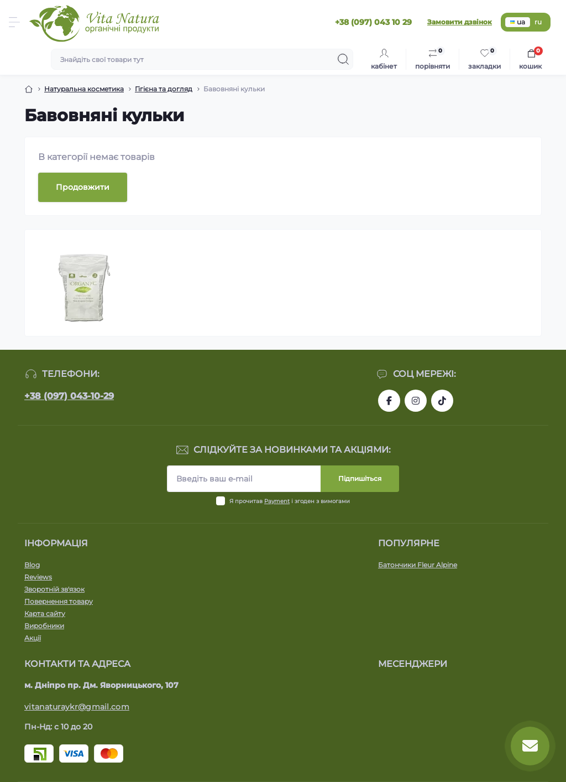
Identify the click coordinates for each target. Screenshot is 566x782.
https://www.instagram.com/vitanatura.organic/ (416, 400)
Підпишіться (359, 478)
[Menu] (14, 22)
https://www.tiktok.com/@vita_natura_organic (442, 400)
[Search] (343, 59)
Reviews (38, 577)
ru (538, 22)
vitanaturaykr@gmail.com (76, 707)
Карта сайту (44, 613)
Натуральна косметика (84, 89)
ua (517, 22)
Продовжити (82, 187)
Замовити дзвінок (459, 22)
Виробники (44, 626)
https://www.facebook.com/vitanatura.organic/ (389, 400)
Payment (277, 501)
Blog (32, 565)
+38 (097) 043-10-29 (69, 396)
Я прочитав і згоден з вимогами (289, 501)
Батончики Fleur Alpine (417, 565)
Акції (32, 638)
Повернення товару (58, 601)
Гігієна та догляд (163, 89)
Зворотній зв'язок (54, 589)
